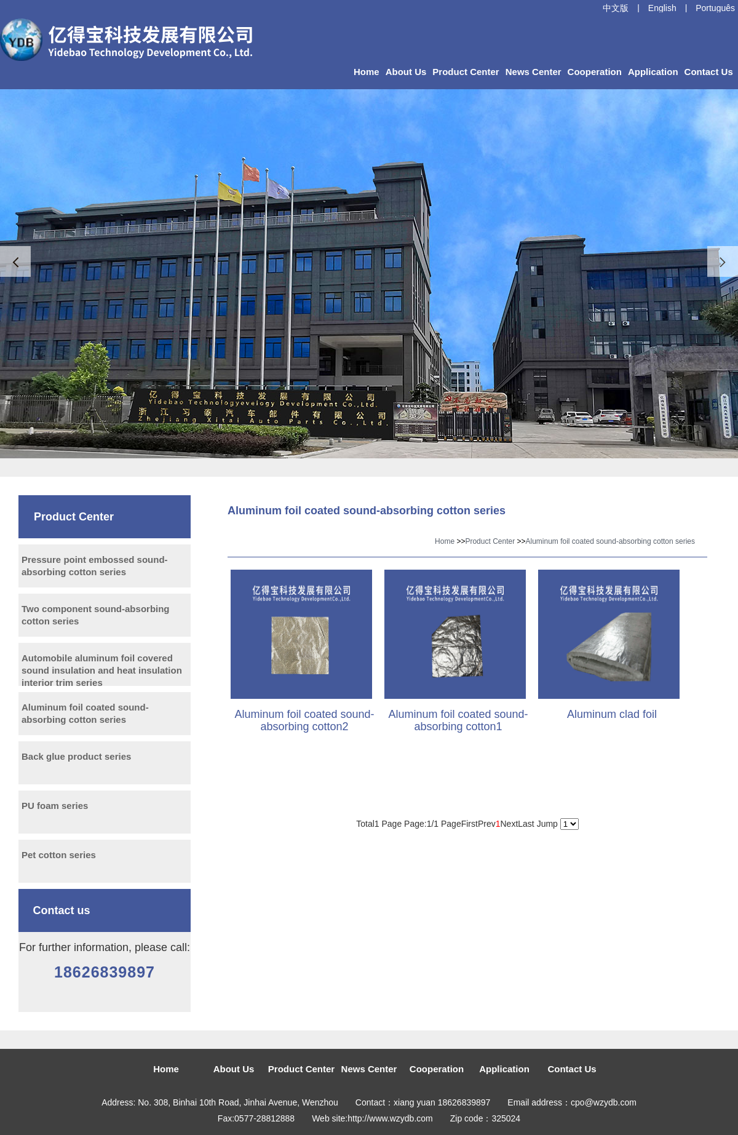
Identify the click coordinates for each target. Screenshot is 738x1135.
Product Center (465, 71)
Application (653, 71)
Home (366, 71)
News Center (533, 71)
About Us (406, 71)
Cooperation (595, 71)
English (662, 8)
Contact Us (708, 71)
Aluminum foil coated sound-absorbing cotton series (610, 541)
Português (715, 8)
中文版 (616, 8)
